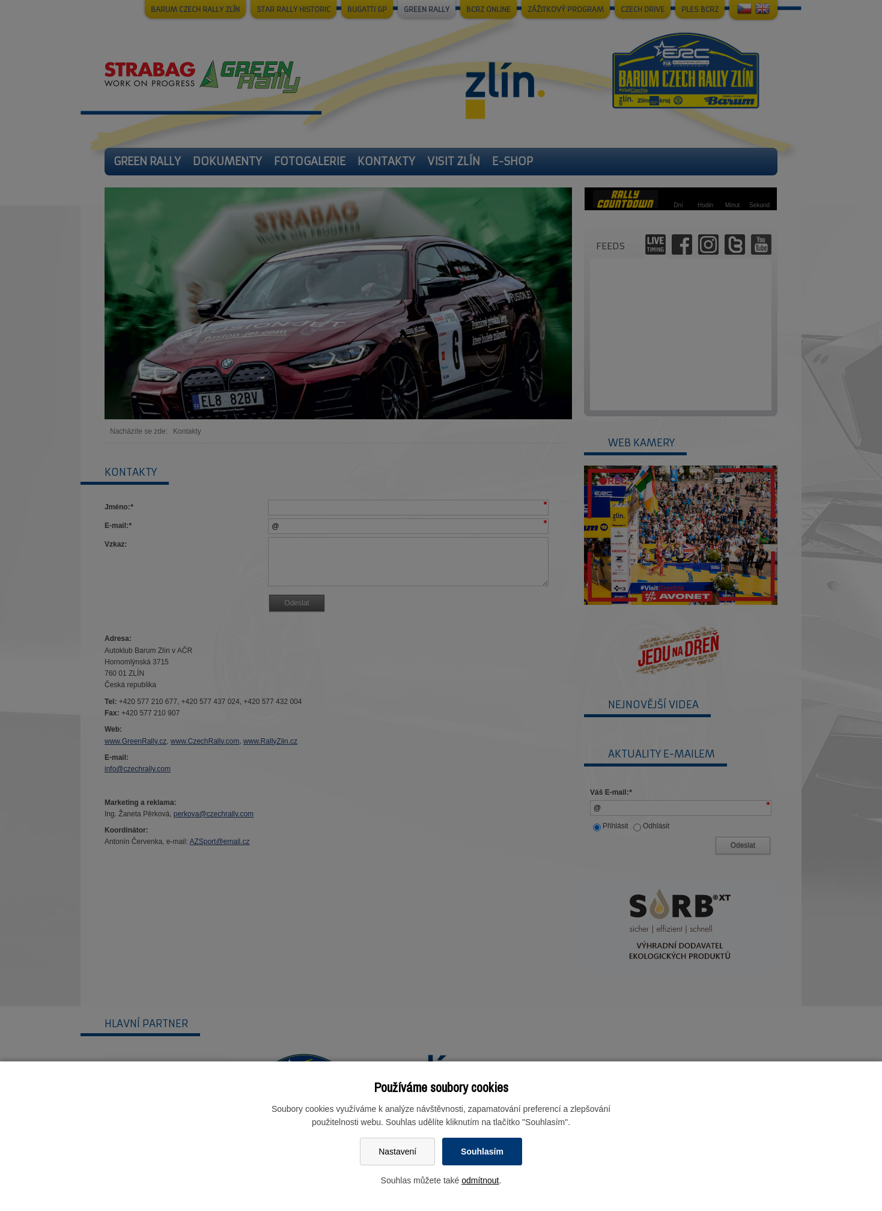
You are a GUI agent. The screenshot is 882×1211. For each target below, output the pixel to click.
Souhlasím (482, 1151)
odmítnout (480, 1180)
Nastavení (397, 1151)
